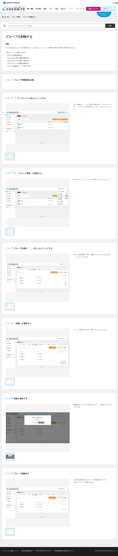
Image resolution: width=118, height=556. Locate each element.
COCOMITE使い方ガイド (43, 551)
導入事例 (38, 9)
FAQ (56, 9)
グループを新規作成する (14, 55)
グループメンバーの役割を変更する (18, 63)
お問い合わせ (80, 9)
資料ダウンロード (108, 9)
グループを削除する (13, 66)
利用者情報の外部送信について (64, 551)
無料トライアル (93, 9)
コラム (51, 9)
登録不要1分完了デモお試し (104, 14)
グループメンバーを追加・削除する (18, 60)
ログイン (72, 9)
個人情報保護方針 (27, 551)
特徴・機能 (30, 9)
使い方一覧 (5, 17)
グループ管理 (16, 17)
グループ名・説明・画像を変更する (18, 58)
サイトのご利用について (10, 551)
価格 (45, 9)
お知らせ (63, 9)
